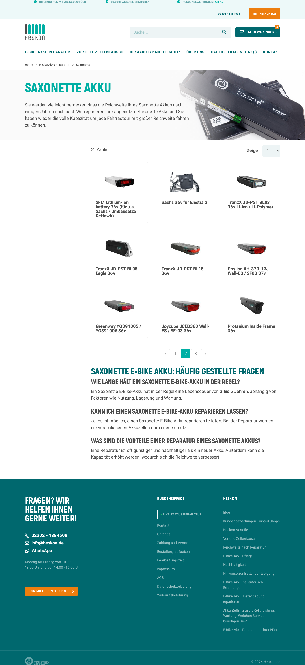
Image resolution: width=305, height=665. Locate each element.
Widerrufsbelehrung (172, 588)
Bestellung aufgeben (173, 545)
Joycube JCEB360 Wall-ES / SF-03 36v (185, 320)
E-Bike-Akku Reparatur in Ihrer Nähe (251, 622)
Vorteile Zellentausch (240, 530)
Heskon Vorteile (235, 522)
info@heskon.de (44, 535)
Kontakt (271, 44)
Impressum (166, 562)
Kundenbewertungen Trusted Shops (251, 513)
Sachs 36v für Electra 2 (184, 194)
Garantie (164, 527)
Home (29, 56)
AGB (160, 571)
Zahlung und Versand (174, 536)
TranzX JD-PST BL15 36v (183, 263)
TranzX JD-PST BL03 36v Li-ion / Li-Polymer (250, 196)
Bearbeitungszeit (170, 554)
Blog (226, 504)
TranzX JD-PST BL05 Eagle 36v (117, 263)
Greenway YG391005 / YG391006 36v (118, 320)
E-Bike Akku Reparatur (54, 56)
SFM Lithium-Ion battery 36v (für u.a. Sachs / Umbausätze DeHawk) (116, 201)
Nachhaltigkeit (234, 556)
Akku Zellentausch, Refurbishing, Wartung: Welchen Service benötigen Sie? (249, 608)
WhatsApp (38, 542)
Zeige (252, 142)
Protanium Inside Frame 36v (251, 320)
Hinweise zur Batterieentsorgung (249, 565)
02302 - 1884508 (229, 6)
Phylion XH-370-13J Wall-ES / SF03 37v (248, 263)
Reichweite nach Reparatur (244, 539)
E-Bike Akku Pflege (238, 548)
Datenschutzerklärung (174, 580)
